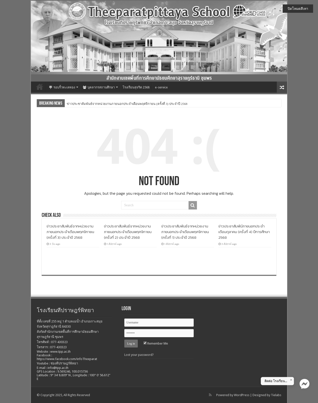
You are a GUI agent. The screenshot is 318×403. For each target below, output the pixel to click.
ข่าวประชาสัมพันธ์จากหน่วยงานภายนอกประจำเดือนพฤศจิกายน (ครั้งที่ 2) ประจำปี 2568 (128, 231)
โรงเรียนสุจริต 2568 (136, 87)
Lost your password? (139, 355)
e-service (161, 87)
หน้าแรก (39, 87)
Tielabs (276, 395)
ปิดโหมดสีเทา (298, 9)
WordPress (241, 395)
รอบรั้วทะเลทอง (62, 87)
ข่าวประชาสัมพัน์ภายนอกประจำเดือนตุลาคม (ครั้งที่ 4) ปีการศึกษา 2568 (244, 231)
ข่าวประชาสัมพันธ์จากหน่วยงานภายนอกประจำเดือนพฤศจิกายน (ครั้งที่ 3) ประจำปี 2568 (127, 104)
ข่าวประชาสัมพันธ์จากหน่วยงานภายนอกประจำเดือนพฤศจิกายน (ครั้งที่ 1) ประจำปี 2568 (185, 231)
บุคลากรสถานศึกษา (99, 87)
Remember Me (155, 343)
